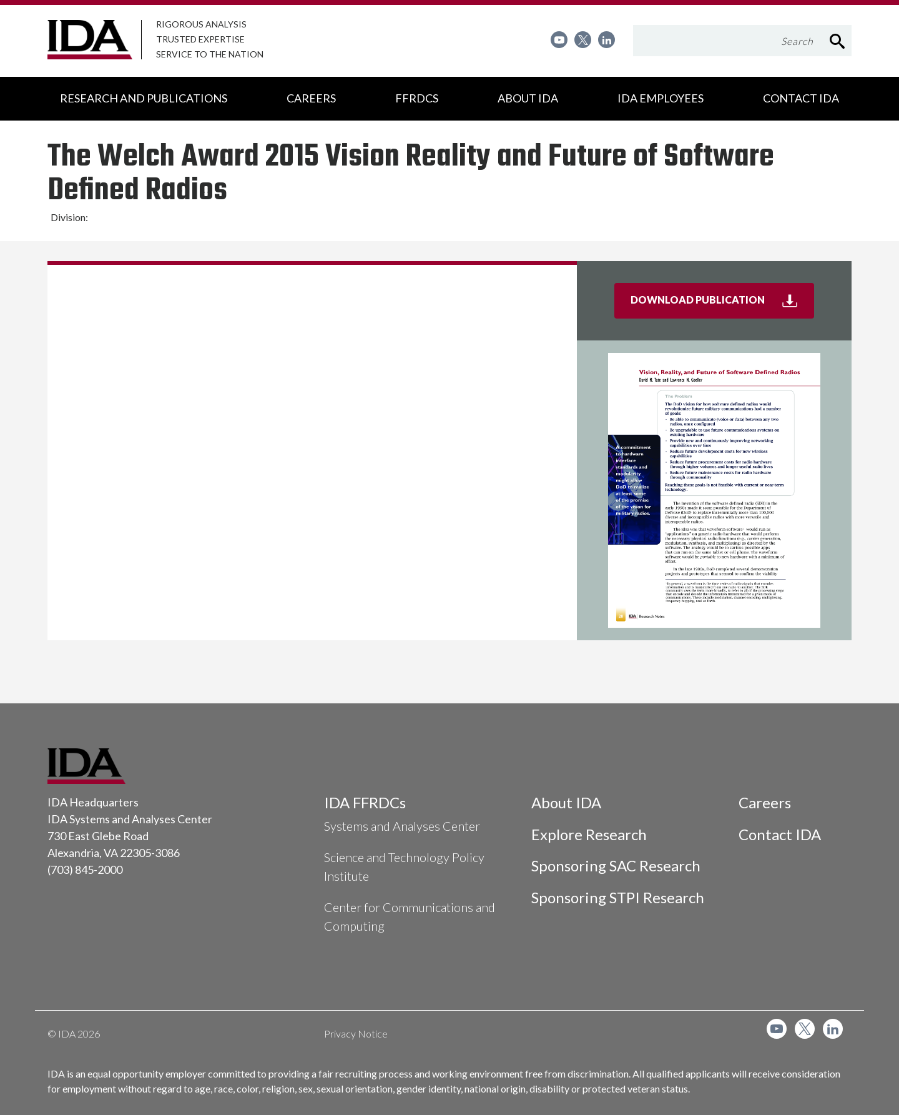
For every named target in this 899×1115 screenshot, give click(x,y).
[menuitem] (559, 39)
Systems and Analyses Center (402, 825)
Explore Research (589, 834)
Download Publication (722, 305)
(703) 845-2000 (84, 869)
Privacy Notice (356, 1033)
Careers (765, 802)
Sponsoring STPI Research (617, 897)
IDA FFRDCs (365, 802)
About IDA (566, 802)
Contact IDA (780, 834)
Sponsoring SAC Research (615, 865)
